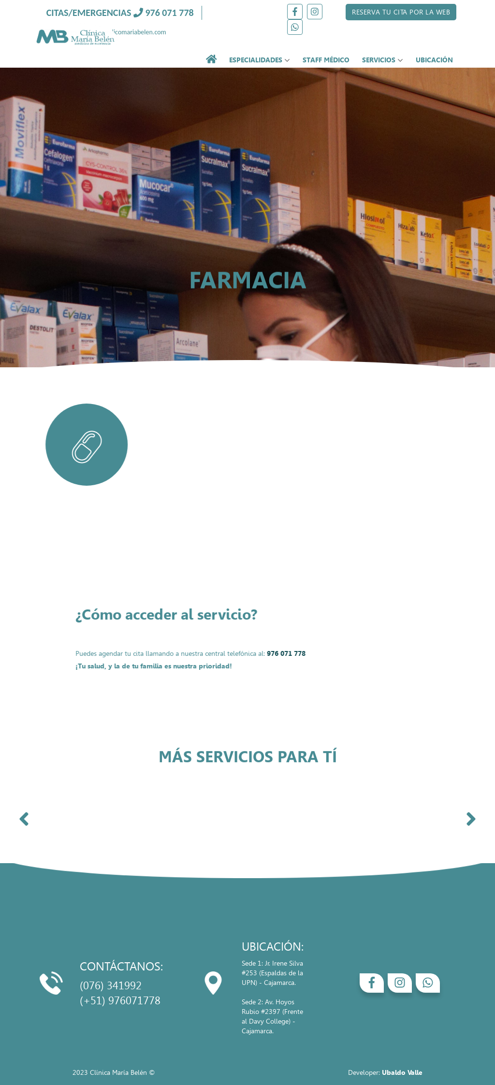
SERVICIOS (382, 60)
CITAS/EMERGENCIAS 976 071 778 (120, 12)
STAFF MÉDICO (326, 60)
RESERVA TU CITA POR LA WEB (401, 12)
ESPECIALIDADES (259, 60)
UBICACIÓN (434, 60)
